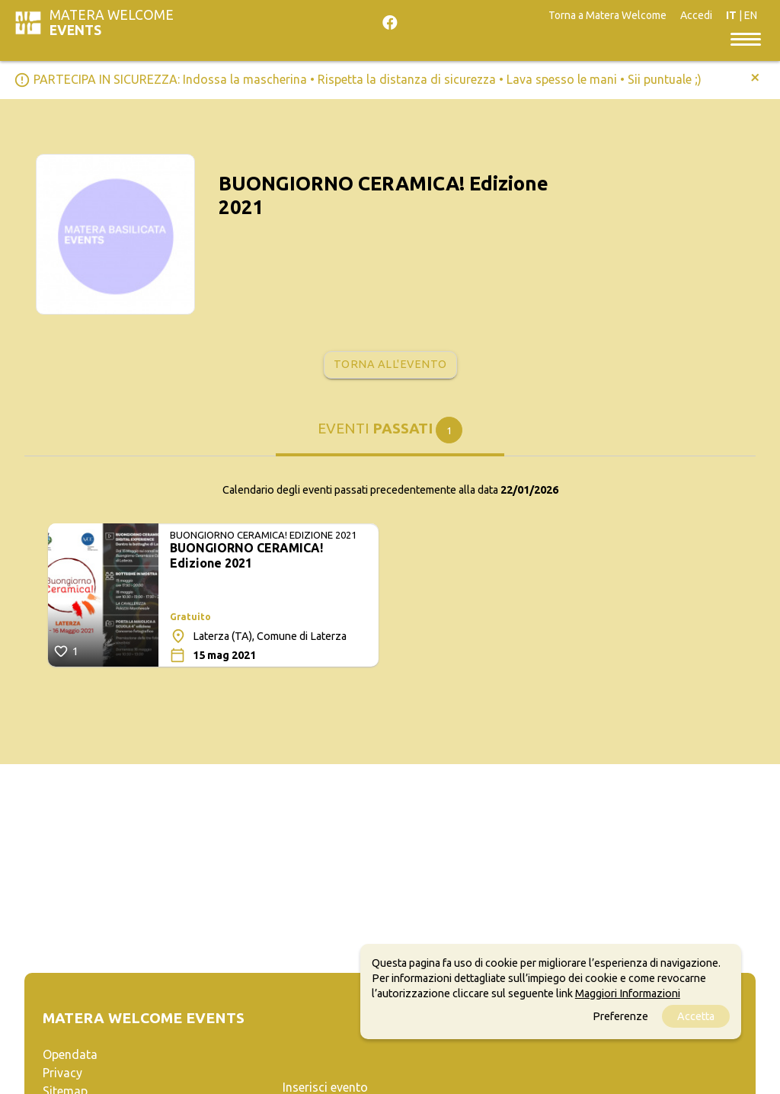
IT (731, 15)
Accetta (695, 1016)
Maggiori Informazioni (627, 993)
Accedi (696, 15)
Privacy (62, 1073)
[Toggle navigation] (746, 38)
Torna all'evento (390, 364)
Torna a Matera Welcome (607, 15)
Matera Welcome (112, 22)
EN (750, 15)
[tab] (390, 435)
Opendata (70, 1054)
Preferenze (620, 1016)
